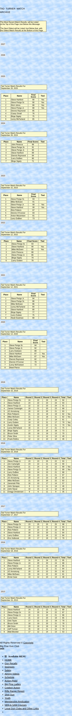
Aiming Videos (12, 674)
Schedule (9, 677)
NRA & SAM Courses (16, 705)
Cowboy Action (12, 687)
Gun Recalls (11, 663)
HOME (8, 660)
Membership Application (17, 701)
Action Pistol (11, 680)
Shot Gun (9, 694)
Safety (8, 670)
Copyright (28, 642)
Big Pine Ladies (13, 684)
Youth (7, 698)
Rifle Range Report (14, 691)
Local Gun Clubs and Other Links (22, 708)
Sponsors (9, 667)
